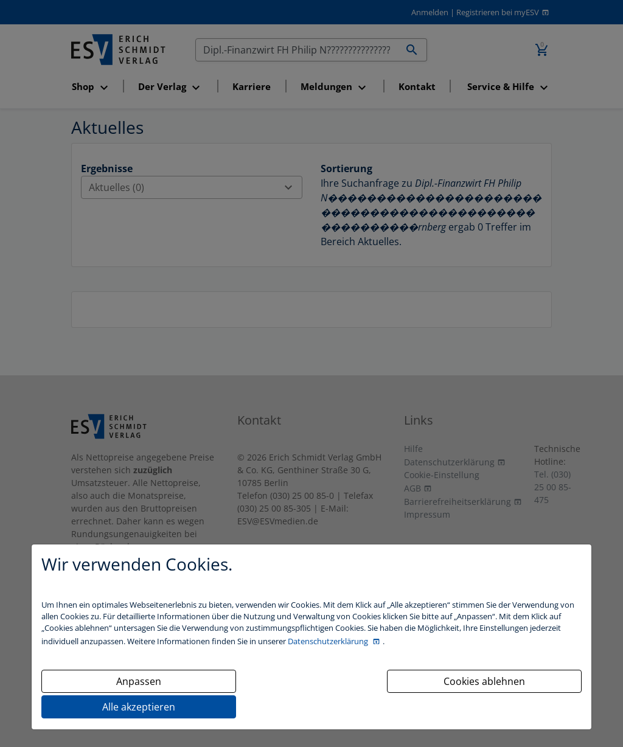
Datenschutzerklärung (329, 641)
